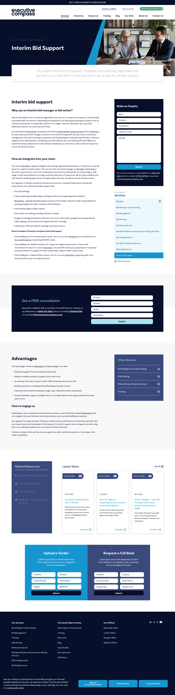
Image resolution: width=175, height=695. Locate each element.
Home (14, 40)
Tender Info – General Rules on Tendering (33, 501)
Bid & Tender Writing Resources (33, 475)
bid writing (31, 131)
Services (65, 16)
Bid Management (123, 213)
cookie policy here (15, 688)
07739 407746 (142, 176)
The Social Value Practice (152, 9)
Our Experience (64, 652)
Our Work (129, 16)
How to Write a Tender (29, 483)
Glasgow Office (110, 638)
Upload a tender (128, 9)
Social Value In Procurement (70, 628)
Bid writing (18, 201)
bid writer (80, 169)
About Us (143, 16)
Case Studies (63, 648)
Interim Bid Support (124, 255)
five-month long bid (22, 240)
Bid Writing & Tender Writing (128, 207)
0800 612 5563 (45, 311)
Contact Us (157, 16)
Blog (118, 16)
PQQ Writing (121, 219)
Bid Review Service (124, 225)
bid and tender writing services (70, 131)
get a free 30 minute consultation (87, 2)
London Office (110, 633)
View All (158, 466)
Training (107, 16)
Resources (93, 16)
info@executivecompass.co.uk (130, 179)
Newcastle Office (111, 628)
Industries (78, 16)
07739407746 (75, 311)
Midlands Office (110, 643)
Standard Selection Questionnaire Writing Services (137, 231)
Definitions (62, 657)
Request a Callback (109, 9)
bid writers (94, 131)
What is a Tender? (27, 491)
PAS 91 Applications (124, 237)
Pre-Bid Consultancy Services (128, 243)
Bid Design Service (124, 249)
